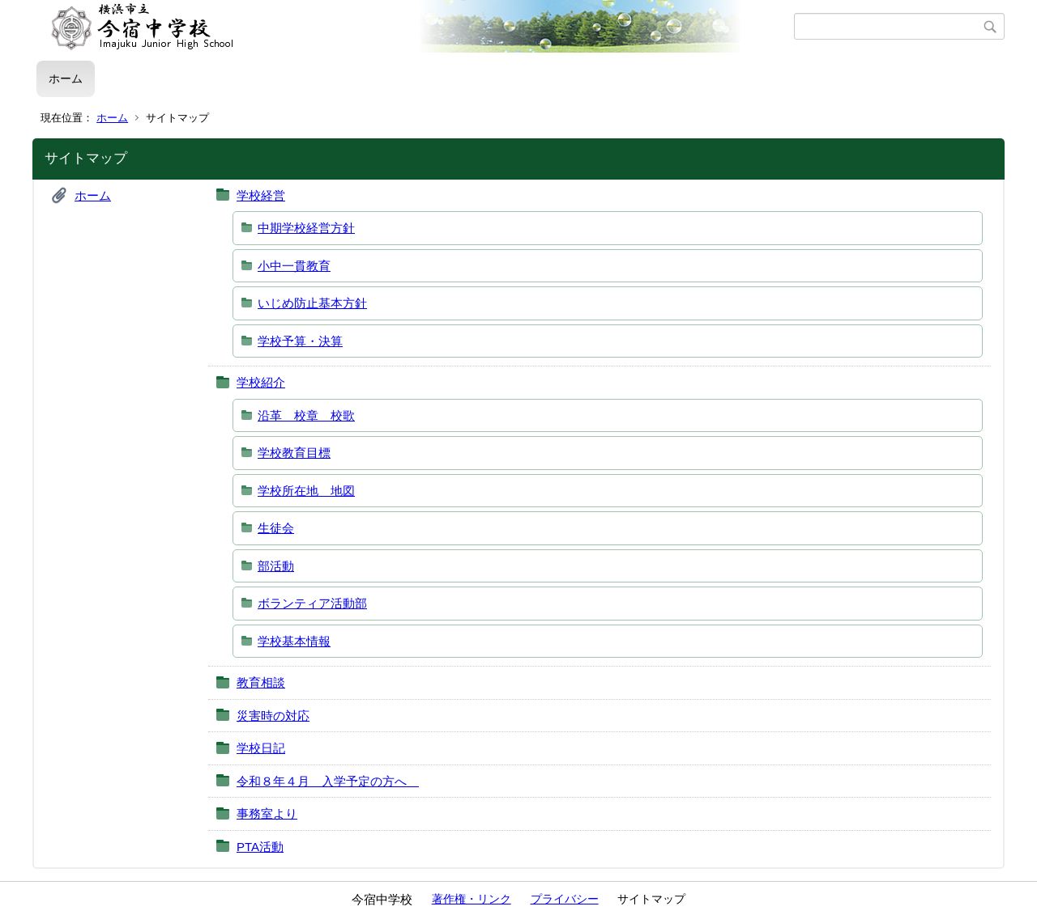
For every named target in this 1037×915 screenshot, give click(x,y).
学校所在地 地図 (306, 491)
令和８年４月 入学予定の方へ (328, 781)
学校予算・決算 (300, 341)
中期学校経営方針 (306, 228)
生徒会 (276, 528)
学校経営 (261, 195)
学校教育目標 (294, 453)
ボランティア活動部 (312, 603)
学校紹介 (261, 382)
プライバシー (565, 898)
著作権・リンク (471, 898)
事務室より (267, 813)
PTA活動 (260, 847)
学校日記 (261, 748)
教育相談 (261, 682)
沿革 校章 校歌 (306, 415)
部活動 (276, 566)
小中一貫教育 (294, 266)
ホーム (66, 78)
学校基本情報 (294, 641)
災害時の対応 (273, 715)
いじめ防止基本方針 (312, 303)
